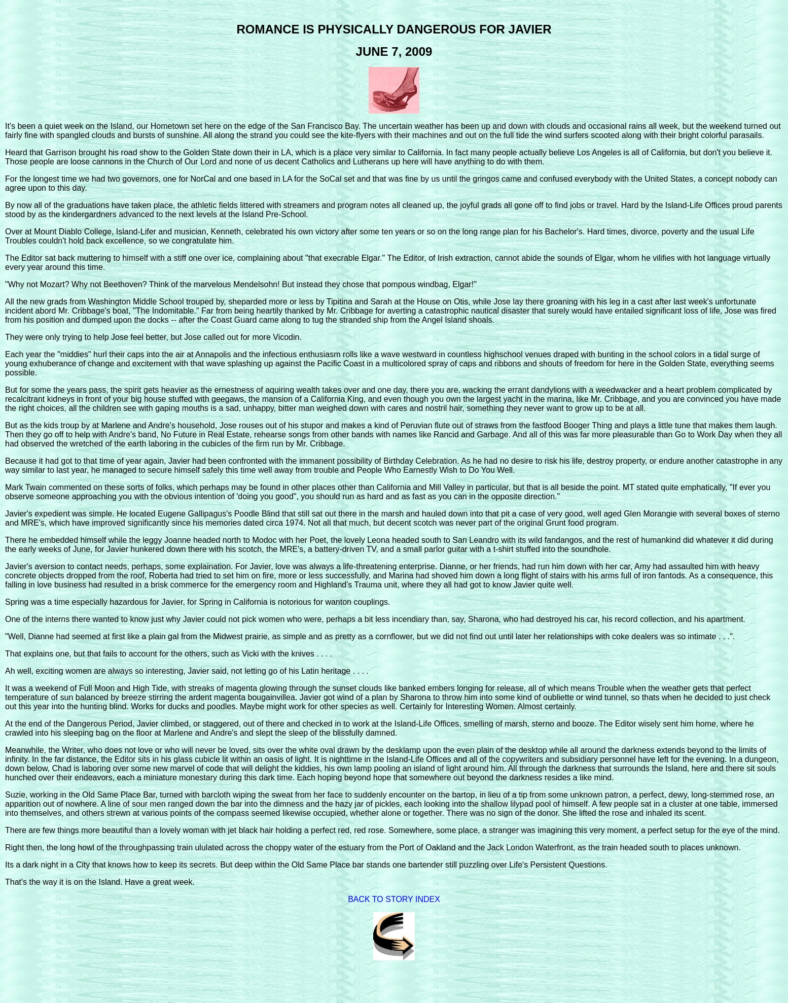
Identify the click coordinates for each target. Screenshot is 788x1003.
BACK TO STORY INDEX (394, 899)
